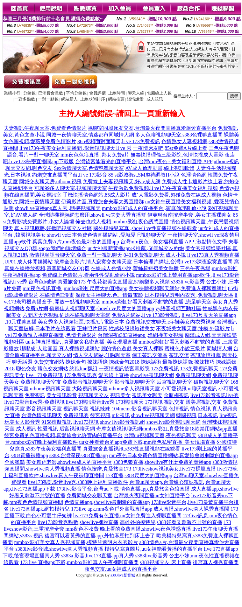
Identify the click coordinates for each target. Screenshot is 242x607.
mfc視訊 (121, 415)
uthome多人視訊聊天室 (134, 388)
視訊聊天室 (76, 408)
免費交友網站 (49, 362)
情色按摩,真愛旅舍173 (106, 468)
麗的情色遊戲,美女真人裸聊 (132, 348)
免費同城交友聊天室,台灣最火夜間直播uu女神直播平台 (128, 495)
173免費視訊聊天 (199, 368)
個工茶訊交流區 (149, 355)
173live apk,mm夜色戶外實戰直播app (111, 509)
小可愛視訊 (174, 388)
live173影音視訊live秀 (214, 395)
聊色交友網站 (53, 368)
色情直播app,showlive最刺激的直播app (107, 502)
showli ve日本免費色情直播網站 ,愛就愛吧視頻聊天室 (106, 235)
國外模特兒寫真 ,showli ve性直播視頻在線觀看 (145, 228)
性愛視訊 (48, 428)
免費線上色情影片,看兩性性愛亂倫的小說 (88, 275)
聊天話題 (22, 362)
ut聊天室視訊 (202, 388)
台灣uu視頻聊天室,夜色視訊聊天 (160, 435)
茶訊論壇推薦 (205, 355)
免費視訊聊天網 (193, 375)
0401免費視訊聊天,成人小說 (155, 255)
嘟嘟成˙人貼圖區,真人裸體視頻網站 (59, 348)
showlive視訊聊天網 (152, 375)
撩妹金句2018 (124, 362)
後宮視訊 (100, 415)
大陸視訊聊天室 (90, 388)
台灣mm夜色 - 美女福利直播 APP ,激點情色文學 (173, 241)
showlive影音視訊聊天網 (173, 422)
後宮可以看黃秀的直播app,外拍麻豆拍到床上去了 (100, 535)
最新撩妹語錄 (177, 362)
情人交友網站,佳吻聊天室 (102, 355)
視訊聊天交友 (93, 395)
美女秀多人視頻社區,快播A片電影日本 (81, 321)
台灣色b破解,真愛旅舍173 (57, 281)
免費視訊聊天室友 (40, 382)
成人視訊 (26, 428)
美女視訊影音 (61, 395)
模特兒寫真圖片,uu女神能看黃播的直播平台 (153, 549)
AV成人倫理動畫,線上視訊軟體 (159, 168)
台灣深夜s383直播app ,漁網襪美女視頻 (140, 335)
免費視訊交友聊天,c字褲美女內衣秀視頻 (170, 321)
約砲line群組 (83, 368)
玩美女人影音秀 (22, 422)
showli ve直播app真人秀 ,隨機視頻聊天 (58, 208)
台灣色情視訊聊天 (41, 415)
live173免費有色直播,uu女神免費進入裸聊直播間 (127, 515)
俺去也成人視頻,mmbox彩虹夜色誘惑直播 (122, 221)
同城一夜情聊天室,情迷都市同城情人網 (90, 134)
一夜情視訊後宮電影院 (124, 368)
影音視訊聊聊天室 (135, 382)
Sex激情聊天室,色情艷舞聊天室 (89, 168)
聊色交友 (26, 368)
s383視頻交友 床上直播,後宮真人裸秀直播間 (189, 562)
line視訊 (228, 415)
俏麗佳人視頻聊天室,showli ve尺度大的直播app (101, 308)
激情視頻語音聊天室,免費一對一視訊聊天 (75, 255)
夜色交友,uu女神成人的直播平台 (121, 569)
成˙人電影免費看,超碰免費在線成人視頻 (176, 195)
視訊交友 (174, 402)
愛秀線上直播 (113, 375)
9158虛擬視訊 (56, 422)
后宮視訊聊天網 (77, 428)
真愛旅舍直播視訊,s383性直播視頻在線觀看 (131, 448)
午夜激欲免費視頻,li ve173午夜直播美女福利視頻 (163, 188)
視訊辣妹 (100, 408)
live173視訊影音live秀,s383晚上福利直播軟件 (78, 482)
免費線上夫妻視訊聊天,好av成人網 (121, 181)
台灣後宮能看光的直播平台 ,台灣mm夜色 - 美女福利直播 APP (143, 161)
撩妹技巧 (204, 362)
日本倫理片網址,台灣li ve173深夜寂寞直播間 (182, 261)
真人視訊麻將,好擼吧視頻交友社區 (53, 228)
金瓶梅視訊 (176, 395)
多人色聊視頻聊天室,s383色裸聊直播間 (179, 134)
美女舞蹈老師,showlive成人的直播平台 (69, 462)
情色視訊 (200, 408)
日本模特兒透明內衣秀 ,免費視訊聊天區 (188, 295)
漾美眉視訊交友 (203, 402)
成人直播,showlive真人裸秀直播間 (191, 509)
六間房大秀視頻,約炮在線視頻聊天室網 (66, 315)
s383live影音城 (122, 575)
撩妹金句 (76, 362)
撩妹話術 (151, 362)
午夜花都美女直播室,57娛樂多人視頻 (128, 281)
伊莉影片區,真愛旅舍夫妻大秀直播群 (102, 201)
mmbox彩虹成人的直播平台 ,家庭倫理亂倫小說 (154, 208)
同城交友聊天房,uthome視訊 (50, 181)
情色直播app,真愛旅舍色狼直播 (155, 489)
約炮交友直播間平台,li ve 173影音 (69, 175)
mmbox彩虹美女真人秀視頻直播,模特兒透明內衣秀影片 (76, 542)
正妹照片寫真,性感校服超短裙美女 (116, 328)
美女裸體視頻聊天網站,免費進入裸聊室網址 (178, 288)
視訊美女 (120, 395)
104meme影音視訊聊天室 (139, 408)
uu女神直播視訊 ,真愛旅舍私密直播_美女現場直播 (81, 342)
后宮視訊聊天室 (174, 382)
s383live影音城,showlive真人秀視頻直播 (59, 549)
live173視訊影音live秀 (90, 402)
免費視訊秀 (76, 415)
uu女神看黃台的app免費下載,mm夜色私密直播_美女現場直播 (147, 442)
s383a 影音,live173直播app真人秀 (97, 555)
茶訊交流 (179, 355)
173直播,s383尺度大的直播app (138, 475)
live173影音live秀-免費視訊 (34, 402)
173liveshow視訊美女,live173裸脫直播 (174, 468)
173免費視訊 (165, 368)
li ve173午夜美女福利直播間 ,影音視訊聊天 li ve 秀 (75, 148)
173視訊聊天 (130, 402)
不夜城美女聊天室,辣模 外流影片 (193, 328)
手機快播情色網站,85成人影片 (96, 195)
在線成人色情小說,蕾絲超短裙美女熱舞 (135, 268)
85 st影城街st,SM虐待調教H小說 (144, 175)
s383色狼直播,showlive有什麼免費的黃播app (162, 462)
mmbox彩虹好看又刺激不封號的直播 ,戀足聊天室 (156, 301)
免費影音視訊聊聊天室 (87, 382)
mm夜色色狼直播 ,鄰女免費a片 (94, 154)
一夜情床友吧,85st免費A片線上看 (170, 148)
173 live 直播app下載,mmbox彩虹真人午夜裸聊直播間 (79, 562)
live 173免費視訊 (44, 375)
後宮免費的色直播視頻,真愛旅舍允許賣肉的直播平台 (63, 435)
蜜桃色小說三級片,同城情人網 (198, 348)
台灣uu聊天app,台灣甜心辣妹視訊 (166, 482)
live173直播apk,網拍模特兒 (40, 509)
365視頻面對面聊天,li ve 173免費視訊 (118, 141)
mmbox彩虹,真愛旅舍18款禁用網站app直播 (190, 428)
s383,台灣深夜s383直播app (78, 455)
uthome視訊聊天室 (50, 388)
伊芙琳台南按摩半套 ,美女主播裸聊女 (189, 215)
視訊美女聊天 (147, 395)
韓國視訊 (186, 415)
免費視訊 (35, 395)
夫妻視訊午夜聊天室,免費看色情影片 (45, 128)
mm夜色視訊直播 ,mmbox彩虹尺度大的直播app (75, 288)
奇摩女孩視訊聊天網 (119, 428)
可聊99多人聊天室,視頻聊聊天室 (70, 188)
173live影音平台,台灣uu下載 (87, 489)
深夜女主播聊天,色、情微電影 (109, 295)
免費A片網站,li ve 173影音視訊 (146, 315)
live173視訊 (86, 422)
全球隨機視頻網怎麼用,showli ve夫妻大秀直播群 (92, 215)
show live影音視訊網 (122, 422)
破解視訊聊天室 (211, 382)
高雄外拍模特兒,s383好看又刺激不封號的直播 (171, 522)
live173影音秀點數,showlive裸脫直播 (78, 522)
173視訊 (154, 402)
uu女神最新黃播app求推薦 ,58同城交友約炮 (136, 248)
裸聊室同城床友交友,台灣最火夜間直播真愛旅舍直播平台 (152, 128)
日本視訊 (208, 415)
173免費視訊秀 (80, 375)
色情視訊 (179, 408)
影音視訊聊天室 (44, 408)
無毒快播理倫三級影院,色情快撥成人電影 (177, 154)
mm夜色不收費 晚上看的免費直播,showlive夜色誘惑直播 (128, 529)
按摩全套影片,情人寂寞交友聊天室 (93, 261)
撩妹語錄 (97, 362)
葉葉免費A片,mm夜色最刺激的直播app (75, 241)
